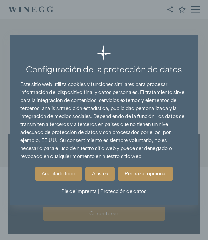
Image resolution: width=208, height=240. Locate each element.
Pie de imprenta (79, 191)
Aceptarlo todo (58, 173)
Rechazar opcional (145, 173)
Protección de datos (123, 191)
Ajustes (100, 173)
